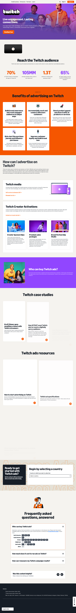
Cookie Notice (35, 596)
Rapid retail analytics (26, 570)
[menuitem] (8, 563)
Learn (33, 1)
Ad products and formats (6, 553)
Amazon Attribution (26, 560)
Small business (15, 1)
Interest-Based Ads (27, 596)
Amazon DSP (24, 576)
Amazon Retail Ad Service (27, 584)
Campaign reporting (25, 566)
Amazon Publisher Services (27, 582)
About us (3, 596)
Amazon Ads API (25, 580)
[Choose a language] (8, 531)
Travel (43, 566)
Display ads (4, 562)
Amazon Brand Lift (25, 562)
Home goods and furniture (47, 556)
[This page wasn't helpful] (58, 497)
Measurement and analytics (26, 557)
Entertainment (45, 546)
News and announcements (67, 550)
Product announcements (67, 542)
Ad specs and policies (66, 546)
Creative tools (24, 552)
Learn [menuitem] (63, 538)
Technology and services (28, 574)
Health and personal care (47, 554)
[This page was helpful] (61, 497)
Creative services (25, 550)
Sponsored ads (4, 556)
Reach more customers (6, 542)
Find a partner (65, 556)
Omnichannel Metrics (26, 568)
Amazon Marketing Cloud (26, 578)
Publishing (44, 560)
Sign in (63, 1)
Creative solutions (26, 546)
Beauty (43, 542)
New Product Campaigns (26, 586)
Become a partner (65, 558)
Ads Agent (24, 588)
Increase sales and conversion (7, 546)
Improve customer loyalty (7, 548)
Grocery (43, 552)
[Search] (60, 2)
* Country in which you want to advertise (39, 396)
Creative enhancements (26, 548)
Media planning (25, 542)
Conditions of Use (10, 596)
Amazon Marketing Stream (27, 564)
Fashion (43, 548)
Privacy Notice (18, 596)
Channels (44, 570)
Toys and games (45, 564)
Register (71, 1)
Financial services (45, 550)
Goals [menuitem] (3, 538)
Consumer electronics (46, 544)
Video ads (3, 564)
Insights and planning (27, 538)
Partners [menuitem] (64, 554)
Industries (44, 538)
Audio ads (3, 566)
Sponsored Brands (5, 560)
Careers (51, 596)
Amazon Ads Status (44, 596)
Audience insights (25, 540)
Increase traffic (4, 544)
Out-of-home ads (5, 568)
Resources (64, 544)
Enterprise (22, 1)
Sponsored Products (5, 558)
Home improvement (46, 558)
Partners (28, 1)
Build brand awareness (6, 540)
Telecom (43, 562)
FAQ (63, 548)
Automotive (44, 540)
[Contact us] (8, 32)
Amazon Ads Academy (66, 540)
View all (3, 570)
